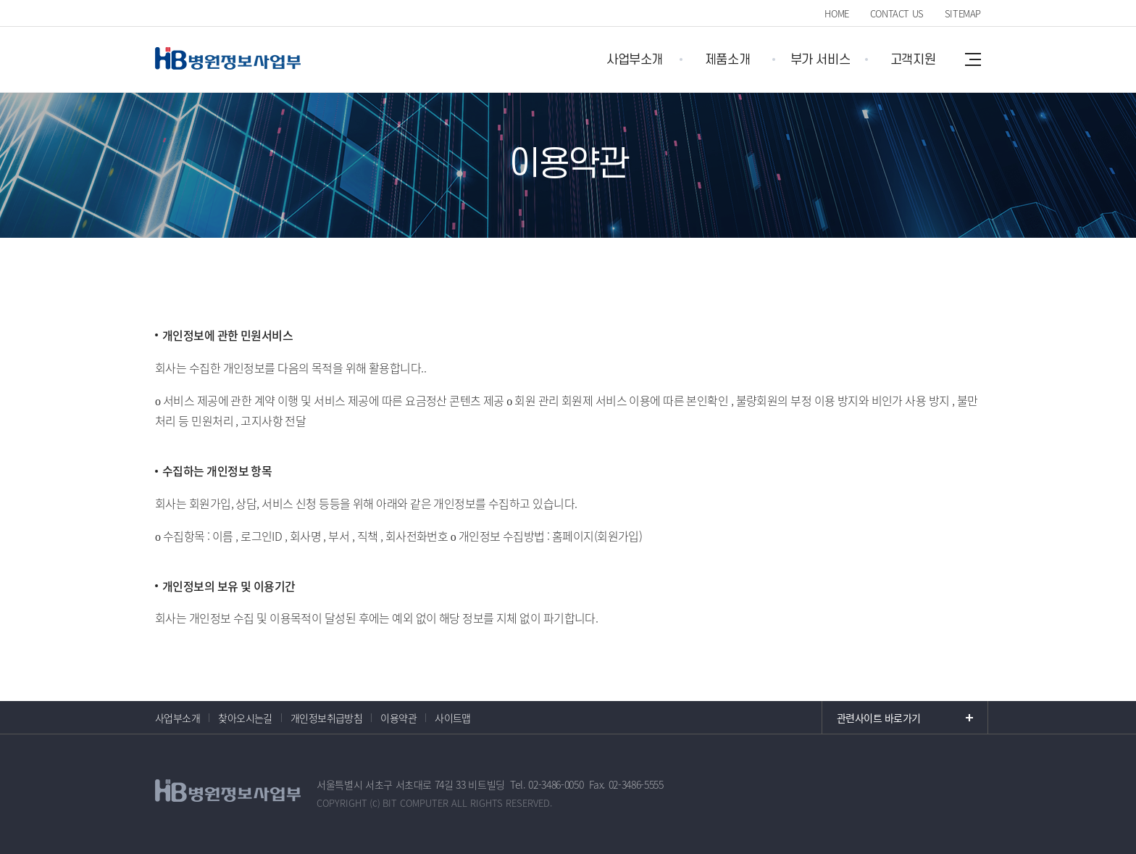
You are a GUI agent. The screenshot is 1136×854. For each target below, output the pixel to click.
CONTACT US (897, 13)
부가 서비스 (820, 60)
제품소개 (727, 60)
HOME (836, 13)
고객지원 (912, 60)
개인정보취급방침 (327, 718)
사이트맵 (453, 718)
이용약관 (398, 718)
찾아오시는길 (245, 718)
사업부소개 (634, 60)
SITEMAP (963, 13)
